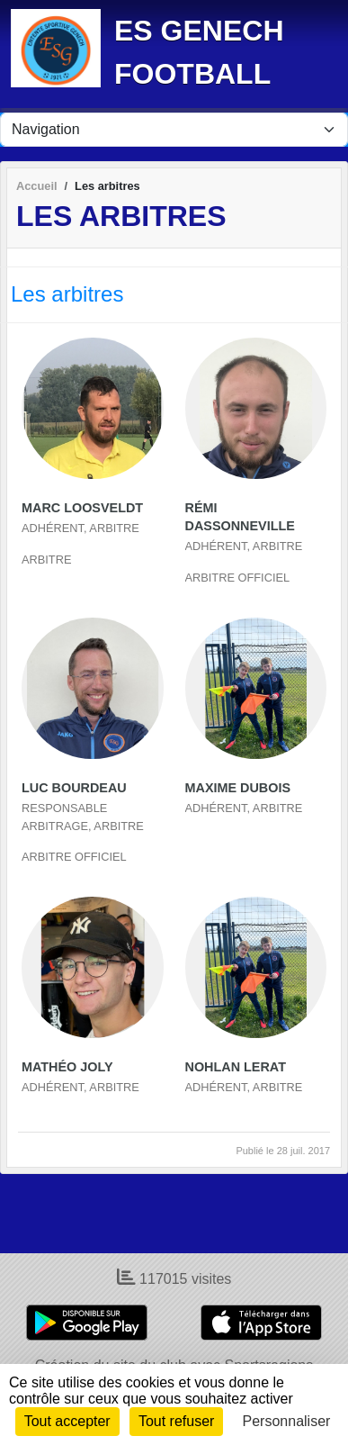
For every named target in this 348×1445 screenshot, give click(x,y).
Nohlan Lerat (235, 1067)
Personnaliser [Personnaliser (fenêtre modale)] (287, 1421)
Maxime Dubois (238, 788)
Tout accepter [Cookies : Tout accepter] (67, 1421)
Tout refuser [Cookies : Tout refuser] (176, 1421)
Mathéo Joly (67, 1067)
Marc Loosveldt (82, 508)
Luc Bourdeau (74, 788)
